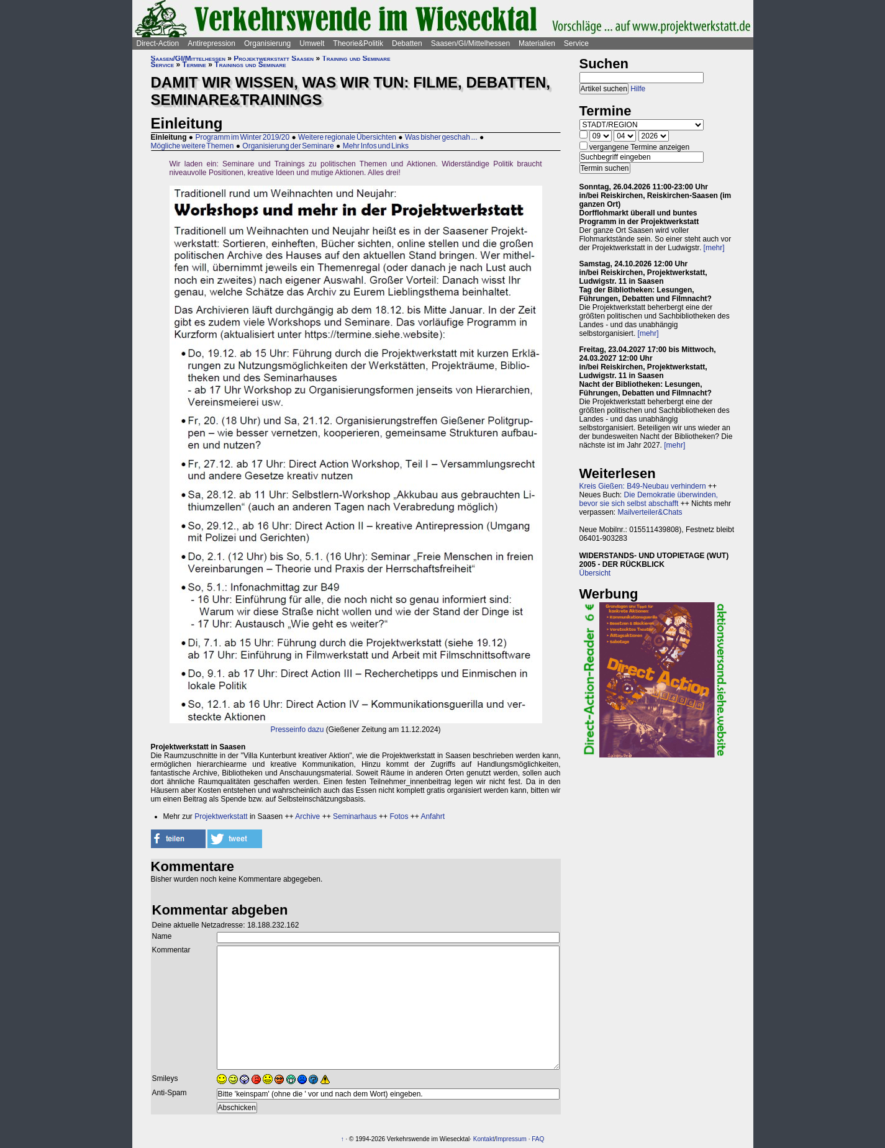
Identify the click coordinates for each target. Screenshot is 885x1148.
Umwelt (311, 43)
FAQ (538, 1139)
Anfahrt (432, 816)
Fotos (398, 816)
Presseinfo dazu (297, 729)
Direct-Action (158, 43)
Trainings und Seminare (250, 64)
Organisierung (267, 43)
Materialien (537, 43)
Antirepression (211, 43)
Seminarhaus (355, 816)
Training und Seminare (356, 58)
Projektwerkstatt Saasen (274, 58)
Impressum (511, 1139)
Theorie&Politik (358, 43)
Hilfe (637, 88)
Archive (307, 816)
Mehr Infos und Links (376, 146)
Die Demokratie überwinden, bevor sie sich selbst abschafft (648, 499)
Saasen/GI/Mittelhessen (470, 43)
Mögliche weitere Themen (192, 146)
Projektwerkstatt (220, 816)
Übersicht (595, 573)
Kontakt (483, 1139)
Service (576, 43)
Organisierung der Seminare (288, 146)
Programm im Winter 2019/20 (242, 137)
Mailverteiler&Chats (650, 512)
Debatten (407, 43)
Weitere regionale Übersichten (347, 137)
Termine (194, 64)
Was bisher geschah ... (441, 137)
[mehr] (714, 247)
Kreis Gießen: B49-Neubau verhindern (642, 486)
